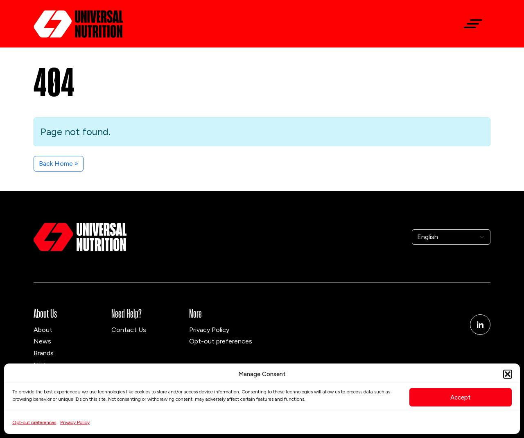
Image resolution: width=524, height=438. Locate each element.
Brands (44, 353)
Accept (460, 397)
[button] (508, 374)
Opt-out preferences (34, 422)
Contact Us (128, 330)
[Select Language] (451, 237)
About (43, 330)
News (42, 341)
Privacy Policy (75, 422)
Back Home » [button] (58, 163)
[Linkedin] (480, 324)
